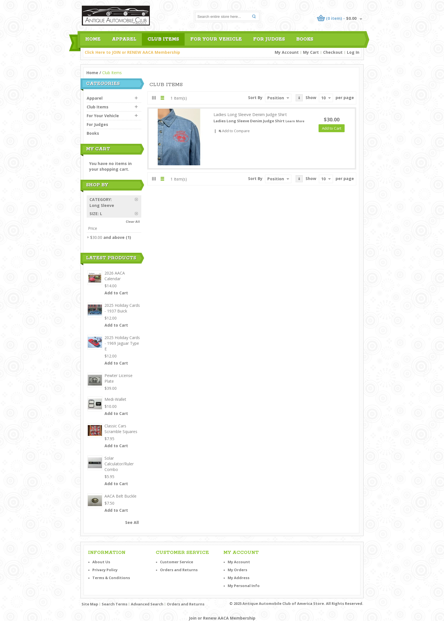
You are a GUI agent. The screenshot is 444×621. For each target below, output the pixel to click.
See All (132, 522)
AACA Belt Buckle (120, 496)
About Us (101, 561)
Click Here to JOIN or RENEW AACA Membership (132, 52)
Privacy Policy (105, 569)
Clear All (133, 221)
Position (275, 97)
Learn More (294, 121)
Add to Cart (116, 292)
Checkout (333, 52)
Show (311, 97)
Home (92, 72)
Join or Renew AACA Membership (222, 618)
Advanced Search (147, 604)
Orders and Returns (179, 569)
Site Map (90, 604)
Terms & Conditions (111, 577)
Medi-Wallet (115, 399)
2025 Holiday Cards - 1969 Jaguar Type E (122, 343)
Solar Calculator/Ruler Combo (119, 463)
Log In (353, 52)
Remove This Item (138, 199)
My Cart (311, 52)
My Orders (237, 569)
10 (323, 97)
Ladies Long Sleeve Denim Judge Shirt (250, 114)
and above (107, 237)
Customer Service (176, 561)
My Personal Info (244, 585)
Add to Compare (236, 130)
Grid (154, 98)
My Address (238, 577)
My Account (287, 52)
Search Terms (114, 604)
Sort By (255, 97)
